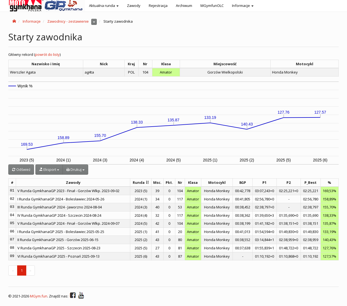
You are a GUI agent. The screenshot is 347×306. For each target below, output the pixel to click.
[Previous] (12, 270)
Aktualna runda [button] (104, 5)
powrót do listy (47, 54)
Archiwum (184, 5)
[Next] (30, 270)
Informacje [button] (243, 5)
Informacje (32, 21)
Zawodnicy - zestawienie (68, 21)
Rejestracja (158, 5)
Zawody (133, 5)
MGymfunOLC (212, 5)
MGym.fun (38, 296)
